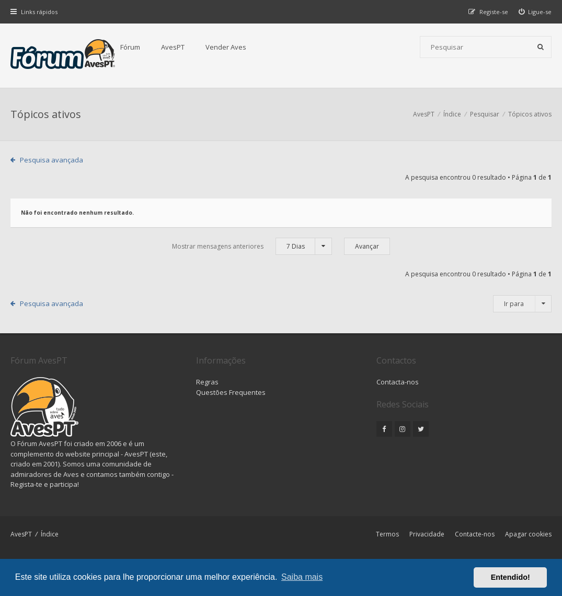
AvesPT (173, 47)
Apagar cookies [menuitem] (528, 534)
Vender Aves (225, 47)
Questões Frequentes (231, 392)
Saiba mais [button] (302, 576)
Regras (207, 382)
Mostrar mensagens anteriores (252, 246)
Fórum (130, 47)
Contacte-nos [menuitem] (475, 534)
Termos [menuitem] (387, 534)
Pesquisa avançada (51, 160)
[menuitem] (535, 12)
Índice (50, 534)
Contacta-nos (397, 382)
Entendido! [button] (510, 577)
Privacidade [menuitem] (426, 534)
